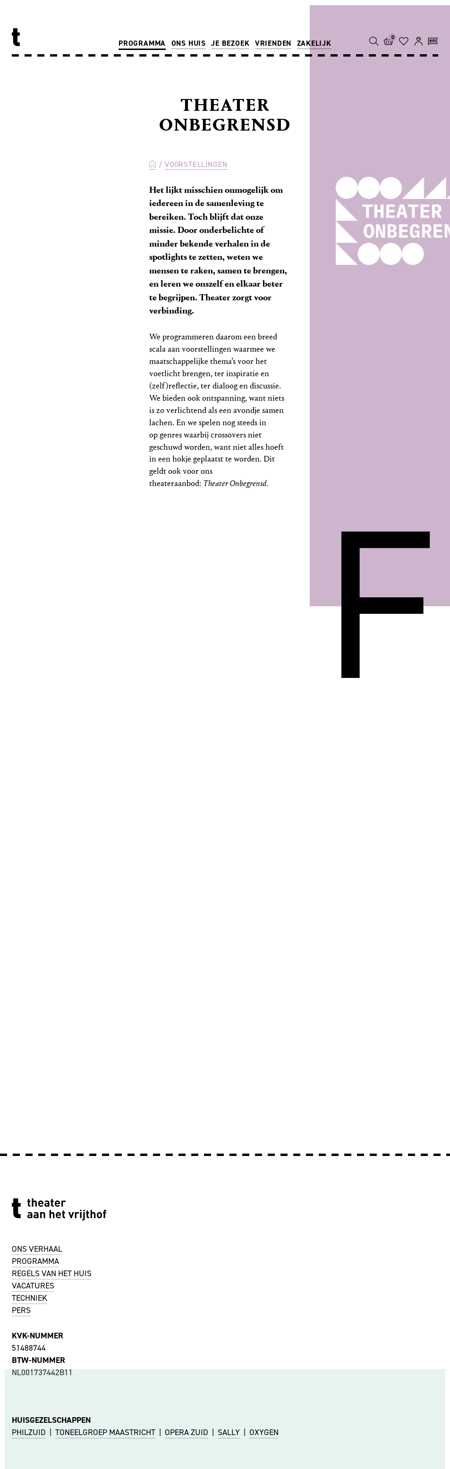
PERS (21, 1310)
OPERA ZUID (186, 1432)
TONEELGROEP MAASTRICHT (105, 1432)
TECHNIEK (29, 1298)
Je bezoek (230, 43)
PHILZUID (29, 1432)
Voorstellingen (196, 164)
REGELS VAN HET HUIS (52, 1273)
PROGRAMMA (35, 1261)
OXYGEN (264, 1432)
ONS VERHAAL (37, 1248)
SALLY (229, 1432)
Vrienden (273, 43)
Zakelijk (314, 43)
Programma (142, 43)
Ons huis (188, 43)
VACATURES (33, 1285)
